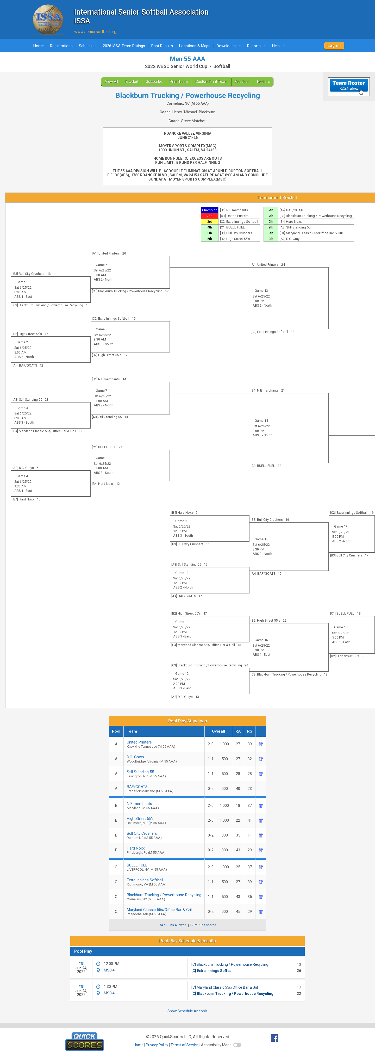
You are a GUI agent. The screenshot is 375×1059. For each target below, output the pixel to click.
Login (333, 45)
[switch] (237, 1045)
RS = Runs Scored (203, 925)
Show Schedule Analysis (187, 1011)
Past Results (162, 46)
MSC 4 (109, 970)
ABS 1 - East (23, 297)
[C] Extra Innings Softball (212, 971)
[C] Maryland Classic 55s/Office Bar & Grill (225, 987)
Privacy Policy (157, 1045)
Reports (257, 46)
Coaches (242, 81)
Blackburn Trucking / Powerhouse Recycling (164, 897)
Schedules (88, 46)
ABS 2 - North (103, 279)
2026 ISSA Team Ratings (124, 46)
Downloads (230, 46)
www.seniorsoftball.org (95, 31)
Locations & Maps (194, 46)
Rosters (263, 81)
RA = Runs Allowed (172, 925)
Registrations (61, 46)
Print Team (179, 81)
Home (38, 46)
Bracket (132, 81)
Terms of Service (185, 1045)
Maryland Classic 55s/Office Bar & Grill (164, 911)
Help (279, 46)
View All (111, 81)
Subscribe (154, 81)
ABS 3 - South (104, 344)
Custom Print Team (212, 81)
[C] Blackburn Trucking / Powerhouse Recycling (229, 964)
